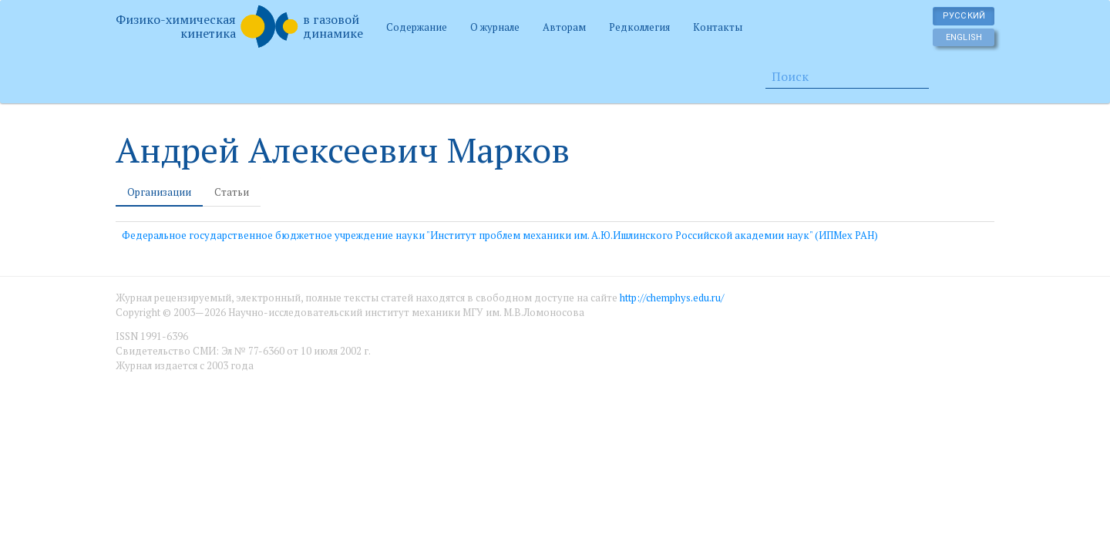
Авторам (564, 27)
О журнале (495, 27)
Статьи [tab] (231, 192)
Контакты (717, 27)
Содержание (416, 27)
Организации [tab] (159, 192)
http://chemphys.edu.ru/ (672, 297)
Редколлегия (639, 27)
